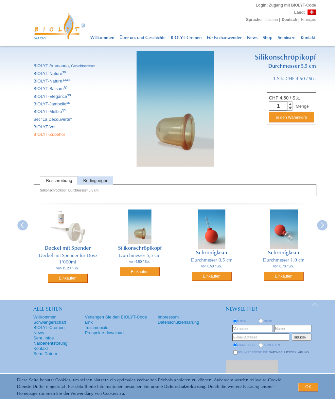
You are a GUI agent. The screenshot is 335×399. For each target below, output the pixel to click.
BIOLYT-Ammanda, (64, 65)
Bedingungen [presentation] (96, 180)
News (252, 38)
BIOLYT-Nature (50, 73)
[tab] (58, 180)
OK (308, 387)
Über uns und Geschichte (142, 38)
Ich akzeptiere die (273, 352)
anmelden (246, 345)
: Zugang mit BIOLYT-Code (286, 5)
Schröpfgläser (212, 253)
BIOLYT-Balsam (50, 88)
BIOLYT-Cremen (186, 38)
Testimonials (96, 327)
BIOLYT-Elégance (52, 96)
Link (89, 322)
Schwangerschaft (49, 322)
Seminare (286, 38)
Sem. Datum (45, 353)
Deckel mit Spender (67, 248)
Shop (268, 38)
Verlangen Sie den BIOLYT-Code (116, 317)
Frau (242, 320)
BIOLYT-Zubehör (49, 134)
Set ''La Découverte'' (53, 119)
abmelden (272, 345)
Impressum (168, 317)
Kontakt (308, 38)
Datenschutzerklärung (184, 387)
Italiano (271, 19)
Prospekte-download (104, 332)
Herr (268, 320)
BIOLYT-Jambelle (52, 103)
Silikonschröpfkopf (140, 248)
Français (308, 19)
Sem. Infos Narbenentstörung (50, 341)
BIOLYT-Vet (45, 126)
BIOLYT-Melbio (50, 111)
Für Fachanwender (224, 38)
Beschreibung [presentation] (59, 180)
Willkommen (102, 38)
